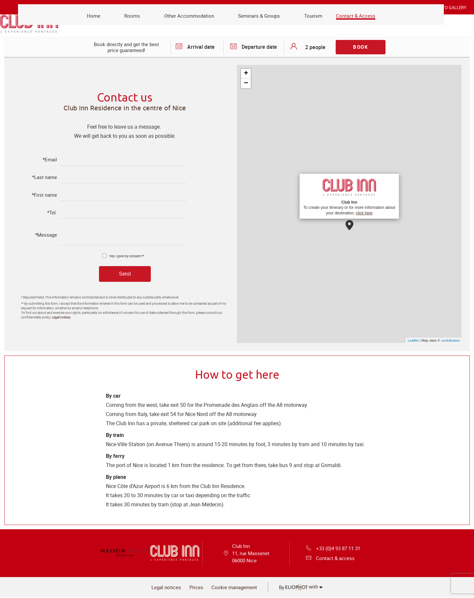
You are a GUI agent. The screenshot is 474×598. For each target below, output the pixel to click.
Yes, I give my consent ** (126, 255)
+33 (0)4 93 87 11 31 (333, 548)
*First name (44, 195)
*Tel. (52, 212)
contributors (450, 340)
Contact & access (329, 559)
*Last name (44, 177)
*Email (50, 159)
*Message (46, 235)
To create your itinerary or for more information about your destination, (349, 195)
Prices (194, 588)
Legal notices (61, 317)
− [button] (246, 83)
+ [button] (246, 74)
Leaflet (412, 340)
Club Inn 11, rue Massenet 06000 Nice (250, 554)
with (308, 588)
